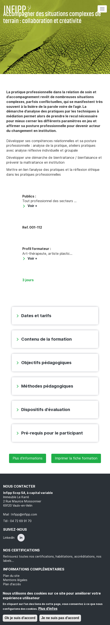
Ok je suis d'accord (20, 618)
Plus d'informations (27, 458)
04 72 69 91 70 (21, 521)
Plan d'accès (12, 584)
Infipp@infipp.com (24, 514)
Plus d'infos (47, 609)
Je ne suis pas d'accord (60, 618)
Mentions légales (15, 580)
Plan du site (11, 575)
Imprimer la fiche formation (76, 458)
